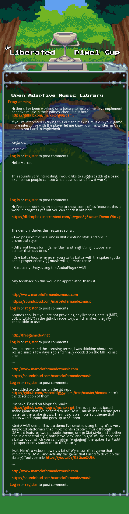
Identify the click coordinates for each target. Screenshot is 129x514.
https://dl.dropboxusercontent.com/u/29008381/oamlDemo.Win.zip (66, 217)
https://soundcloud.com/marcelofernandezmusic (51, 302)
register (31, 156)
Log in (15, 156)
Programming (19, 102)
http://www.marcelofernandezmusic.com (44, 295)
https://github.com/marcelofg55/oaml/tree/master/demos (59, 393)
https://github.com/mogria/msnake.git (42, 408)
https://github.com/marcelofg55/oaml (42, 115)
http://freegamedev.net (30, 335)
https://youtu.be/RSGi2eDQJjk (70, 458)
